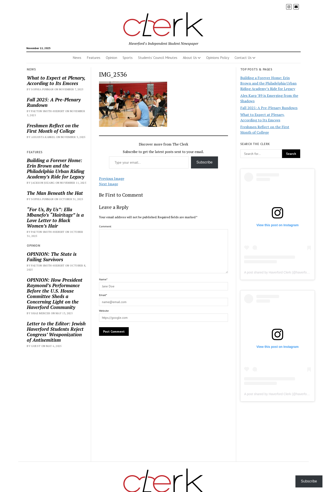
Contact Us (243, 57)
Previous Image (111, 178)
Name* (103, 279)
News (77, 57)
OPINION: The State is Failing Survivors (52, 256)
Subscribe (204, 162)
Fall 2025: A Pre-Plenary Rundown (54, 102)
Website (104, 310)
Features (93, 57)
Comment (105, 226)
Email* (103, 295)
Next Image (108, 183)
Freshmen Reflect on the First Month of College (53, 128)
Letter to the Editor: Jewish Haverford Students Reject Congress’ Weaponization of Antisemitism (56, 332)
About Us (190, 57)
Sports (128, 57)
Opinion (111, 57)
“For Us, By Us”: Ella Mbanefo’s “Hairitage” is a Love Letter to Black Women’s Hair (55, 217)
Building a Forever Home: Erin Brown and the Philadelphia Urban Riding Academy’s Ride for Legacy (55, 168)
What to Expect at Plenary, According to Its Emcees (56, 80)
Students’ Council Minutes (157, 57)
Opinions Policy (217, 57)
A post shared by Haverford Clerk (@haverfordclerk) (280, 272)
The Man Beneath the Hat (55, 193)
